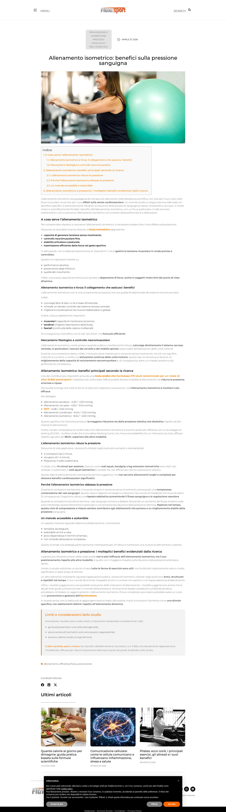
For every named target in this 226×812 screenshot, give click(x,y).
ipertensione (88, 594)
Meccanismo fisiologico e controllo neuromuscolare (78, 164)
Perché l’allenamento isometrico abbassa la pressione (80, 179)
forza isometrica (99, 228)
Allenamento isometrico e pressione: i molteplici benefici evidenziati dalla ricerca (93, 189)
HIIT (46, 407)
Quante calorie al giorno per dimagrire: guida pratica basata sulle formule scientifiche (61, 754)
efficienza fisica (68, 662)
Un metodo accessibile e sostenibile (70, 184)
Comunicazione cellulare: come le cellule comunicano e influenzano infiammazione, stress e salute (112, 754)
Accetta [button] (171, 804)
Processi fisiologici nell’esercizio (98, 43)
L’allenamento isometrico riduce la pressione (74, 174)
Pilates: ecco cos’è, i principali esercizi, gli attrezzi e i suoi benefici (161, 753)
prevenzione (85, 662)
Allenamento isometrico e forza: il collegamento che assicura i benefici (88, 159)
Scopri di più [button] (57, 804)
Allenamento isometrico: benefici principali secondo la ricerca (82, 169)
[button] (35, 10)
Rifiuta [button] (154, 804)
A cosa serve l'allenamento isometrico (67, 154)
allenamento (51, 662)
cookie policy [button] (66, 789)
